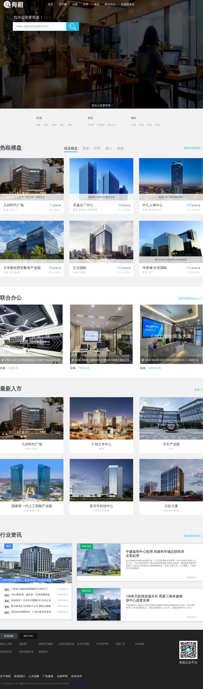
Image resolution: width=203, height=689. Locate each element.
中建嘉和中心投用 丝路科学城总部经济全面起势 (155, 554)
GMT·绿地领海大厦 (171, 336)
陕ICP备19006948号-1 (79, 683)
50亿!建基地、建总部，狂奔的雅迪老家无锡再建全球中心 (30, 594)
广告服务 (48, 676)
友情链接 (8, 636)
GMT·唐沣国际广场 (101, 336)
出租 (76, 4)
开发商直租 (127, 4)
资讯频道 (139, 644)
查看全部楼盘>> (193, 148)
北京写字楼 (83, 644)
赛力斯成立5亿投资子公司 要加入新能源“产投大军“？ (31, 606)
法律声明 (62, 676)
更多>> (199, 389)
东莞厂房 (120, 644)
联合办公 (111, 4)
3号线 (149, 125)
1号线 (133, 125)
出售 (87, 4)
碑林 (54, 125)
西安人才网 (6, 644)
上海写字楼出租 (66, 644)
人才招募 (33, 676)
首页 (52, 4)
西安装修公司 (26, 651)
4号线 (157, 125)
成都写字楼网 (46, 644)
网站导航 (28, 636)
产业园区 (101, 125)
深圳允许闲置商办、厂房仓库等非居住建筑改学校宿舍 (31, 612)
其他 (120, 148)
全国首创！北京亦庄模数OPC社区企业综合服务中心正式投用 (31, 600)
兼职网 (22, 644)
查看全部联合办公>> (190, 298)
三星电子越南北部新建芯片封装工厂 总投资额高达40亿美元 (30, 589)
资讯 (98, 4)
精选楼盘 (71, 148)
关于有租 (5, 676)
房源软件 (43, 651)
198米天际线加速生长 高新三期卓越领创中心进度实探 (154, 598)
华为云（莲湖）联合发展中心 (31, 339)
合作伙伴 (76, 676)
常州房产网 (102, 644)
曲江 (62, 125)
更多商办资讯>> (193, 535)
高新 (38, 125)
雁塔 (70, 125)
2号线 (141, 125)
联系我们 (19, 676)
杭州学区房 (6, 651)
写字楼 (64, 4)
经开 (46, 125)
